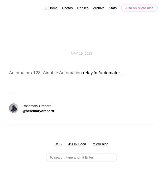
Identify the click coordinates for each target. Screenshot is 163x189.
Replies (83, 8)
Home (50, 8)
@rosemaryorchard (38, 111)
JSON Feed (77, 144)
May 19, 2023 (81, 53)
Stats (113, 8)
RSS (58, 144)
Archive (98, 8)
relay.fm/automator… (103, 72)
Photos (67, 8)
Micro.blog (100, 144)
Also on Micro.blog (139, 8)
